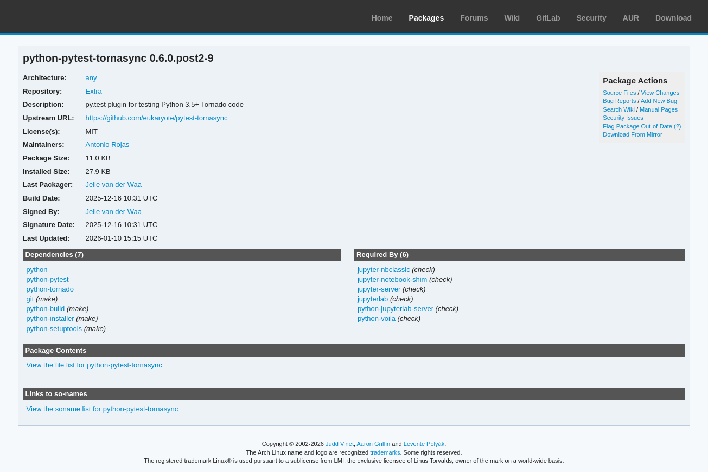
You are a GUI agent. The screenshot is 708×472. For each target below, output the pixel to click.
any (91, 78)
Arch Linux (59, 16)
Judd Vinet (340, 444)
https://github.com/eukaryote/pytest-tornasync (157, 118)
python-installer (50, 318)
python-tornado (50, 289)
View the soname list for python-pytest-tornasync (102, 409)
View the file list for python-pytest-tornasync (94, 365)
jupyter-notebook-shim (392, 279)
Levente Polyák (424, 444)
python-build (46, 309)
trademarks (385, 452)
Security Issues (623, 117)
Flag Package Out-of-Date (637, 126)
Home (382, 18)
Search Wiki (619, 109)
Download (673, 18)
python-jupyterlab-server (395, 309)
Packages (426, 18)
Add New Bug (659, 101)
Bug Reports (619, 101)
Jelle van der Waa (114, 184)
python (37, 270)
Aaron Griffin (373, 444)
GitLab (548, 18)
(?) (677, 126)
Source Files (619, 92)
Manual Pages (659, 109)
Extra (94, 91)
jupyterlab (373, 299)
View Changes (660, 92)
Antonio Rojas (108, 144)
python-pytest (48, 279)
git (30, 299)
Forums (474, 18)
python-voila (377, 318)
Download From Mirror (632, 134)
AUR (631, 18)
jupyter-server (379, 289)
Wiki (512, 18)
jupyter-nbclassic (384, 270)
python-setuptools (54, 329)
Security (592, 18)
